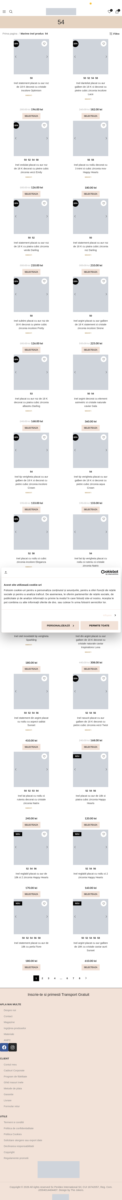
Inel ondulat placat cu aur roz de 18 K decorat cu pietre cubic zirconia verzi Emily (31, 168)
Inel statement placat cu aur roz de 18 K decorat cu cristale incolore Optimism (31, 87)
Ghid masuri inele (13, 1076)
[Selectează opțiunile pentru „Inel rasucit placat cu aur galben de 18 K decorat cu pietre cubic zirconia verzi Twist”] (91, 742)
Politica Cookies (13, 1128)
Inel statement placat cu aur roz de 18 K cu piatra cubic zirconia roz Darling (90, 245)
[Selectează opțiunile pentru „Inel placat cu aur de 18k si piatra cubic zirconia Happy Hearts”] (91, 820)
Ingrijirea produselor (15, 1022)
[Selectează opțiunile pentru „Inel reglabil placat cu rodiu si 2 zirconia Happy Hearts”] (91, 889)
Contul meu (10, 1058)
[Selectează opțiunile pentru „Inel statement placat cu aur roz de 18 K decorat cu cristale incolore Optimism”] (31, 115)
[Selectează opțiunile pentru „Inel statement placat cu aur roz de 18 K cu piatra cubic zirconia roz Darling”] (91, 270)
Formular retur (12, 1100)
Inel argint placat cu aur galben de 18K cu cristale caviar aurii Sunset (91, 941)
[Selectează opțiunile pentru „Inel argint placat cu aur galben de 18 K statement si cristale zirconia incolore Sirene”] (91, 348)
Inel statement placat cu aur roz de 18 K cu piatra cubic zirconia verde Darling (31, 245)
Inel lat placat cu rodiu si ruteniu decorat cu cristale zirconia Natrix (31, 795)
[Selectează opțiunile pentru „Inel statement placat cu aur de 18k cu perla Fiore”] (31, 961)
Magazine (9, 1016)
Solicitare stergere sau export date (23, 1134)
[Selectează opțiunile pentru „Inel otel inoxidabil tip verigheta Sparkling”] (31, 665)
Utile (3, 1110)
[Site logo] (61, 11)
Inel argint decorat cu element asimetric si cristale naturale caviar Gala (90, 400)
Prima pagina (10, 33)
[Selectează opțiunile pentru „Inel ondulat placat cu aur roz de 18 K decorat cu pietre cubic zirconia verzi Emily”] (31, 193)
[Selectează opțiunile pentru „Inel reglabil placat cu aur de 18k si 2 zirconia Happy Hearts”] (31, 889)
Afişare (107, 615)
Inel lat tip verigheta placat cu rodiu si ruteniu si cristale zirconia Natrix (90, 559)
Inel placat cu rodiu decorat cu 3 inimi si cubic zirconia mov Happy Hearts (90, 168)
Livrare (8, 1094)
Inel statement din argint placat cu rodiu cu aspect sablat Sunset (31, 717)
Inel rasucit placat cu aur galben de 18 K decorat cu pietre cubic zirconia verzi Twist (90, 717)
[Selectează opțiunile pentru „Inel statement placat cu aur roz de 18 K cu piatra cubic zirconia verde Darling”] (31, 270)
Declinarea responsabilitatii (19, 1140)
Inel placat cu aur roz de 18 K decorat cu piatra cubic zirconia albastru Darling (31, 400)
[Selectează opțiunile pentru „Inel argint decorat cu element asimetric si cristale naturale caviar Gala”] (91, 425)
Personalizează (60, 625)
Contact (8, 1010)
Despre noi (10, 1004)
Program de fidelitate (15, 1070)
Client (4, 1052)
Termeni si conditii (14, 1116)
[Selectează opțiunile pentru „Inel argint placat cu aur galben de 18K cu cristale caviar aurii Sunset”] (91, 961)
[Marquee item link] (42, 3)
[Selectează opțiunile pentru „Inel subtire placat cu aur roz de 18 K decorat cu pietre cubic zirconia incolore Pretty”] (31, 348)
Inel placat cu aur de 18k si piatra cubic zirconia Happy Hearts (91, 795)
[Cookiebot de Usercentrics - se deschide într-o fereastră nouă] (103, 572)
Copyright (9, 1146)
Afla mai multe (10, 998)
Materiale (9, 1028)
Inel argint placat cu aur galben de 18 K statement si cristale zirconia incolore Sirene (91, 323)
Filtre (116, 33)
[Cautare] (11, 11)
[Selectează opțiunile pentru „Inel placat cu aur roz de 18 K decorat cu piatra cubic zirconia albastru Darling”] (31, 425)
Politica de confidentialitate (19, 1122)
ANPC (7, 1034)
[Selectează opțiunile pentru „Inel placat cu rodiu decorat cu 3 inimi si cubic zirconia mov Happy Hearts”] (91, 193)
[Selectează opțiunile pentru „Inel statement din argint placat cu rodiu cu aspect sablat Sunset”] (31, 742)
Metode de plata (13, 1082)
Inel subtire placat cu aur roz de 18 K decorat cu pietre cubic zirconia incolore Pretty (31, 323)
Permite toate (99, 625)
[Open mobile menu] (4, 11)
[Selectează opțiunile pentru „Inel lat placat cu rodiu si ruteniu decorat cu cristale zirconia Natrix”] (31, 820)
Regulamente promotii (16, 1152)
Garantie (9, 1088)
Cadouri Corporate (14, 1064)
